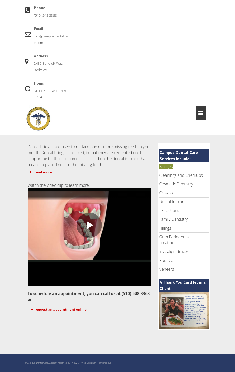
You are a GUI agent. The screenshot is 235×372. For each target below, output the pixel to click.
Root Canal (168, 260)
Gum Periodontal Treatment (174, 240)
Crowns (166, 193)
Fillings (165, 228)
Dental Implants (173, 201)
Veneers (166, 269)
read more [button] (40, 172)
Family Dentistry (173, 219)
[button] (89, 309)
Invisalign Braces (173, 251)
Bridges (166, 166)
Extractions (169, 210)
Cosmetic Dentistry (176, 184)
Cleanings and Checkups (181, 175)
